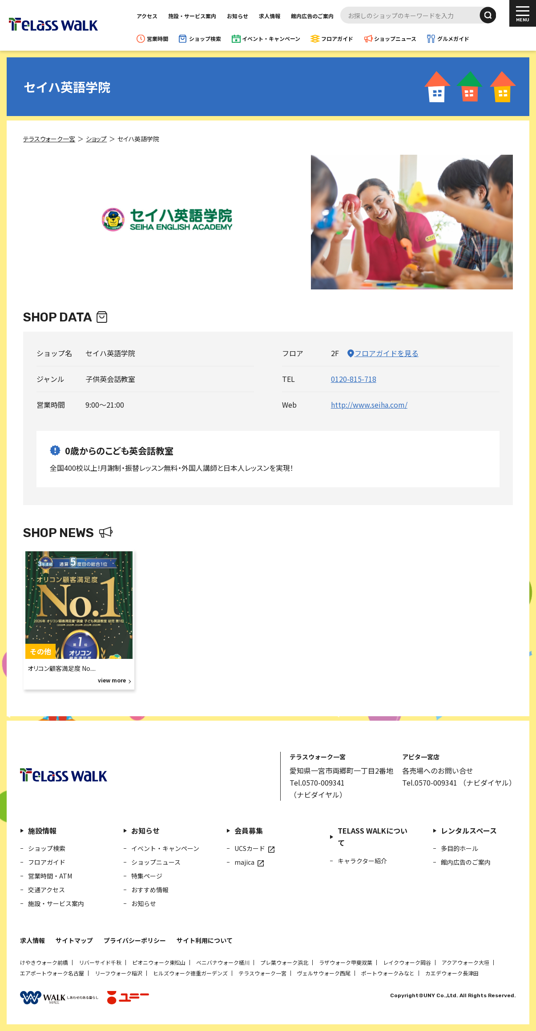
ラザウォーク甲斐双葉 (345, 962)
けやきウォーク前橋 (44, 962)
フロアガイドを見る (387, 353)
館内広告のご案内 (312, 16)
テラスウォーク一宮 (262, 973)
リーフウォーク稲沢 (118, 973)
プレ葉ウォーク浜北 (284, 962)
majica (244, 862)
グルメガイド (453, 38)
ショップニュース (395, 38)
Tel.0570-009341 (317, 782)
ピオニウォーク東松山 (158, 962)
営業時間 (157, 38)
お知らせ (237, 16)
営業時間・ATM (50, 875)
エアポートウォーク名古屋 (52, 973)
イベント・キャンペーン (271, 38)
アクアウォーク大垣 (465, 962)
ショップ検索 (205, 38)
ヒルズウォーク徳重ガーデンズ (190, 973)
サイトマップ (74, 940)
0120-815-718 (353, 378)
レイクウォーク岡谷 (407, 962)
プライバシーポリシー (135, 940)
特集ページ (146, 875)
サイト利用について (205, 940)
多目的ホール (459, 848)
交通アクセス (46, 889)
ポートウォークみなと (388, 973)
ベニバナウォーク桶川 (223, 962)
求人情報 (269, 16)
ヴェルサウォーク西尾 (324, 973)
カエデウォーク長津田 (452, 973)
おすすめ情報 (150, 889)
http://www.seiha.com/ (369, 404)
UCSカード (249, 848)
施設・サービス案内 (192, 16)
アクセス (147, 16)
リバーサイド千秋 (100, 962)
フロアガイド (337, 38)
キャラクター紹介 (362, 860)
